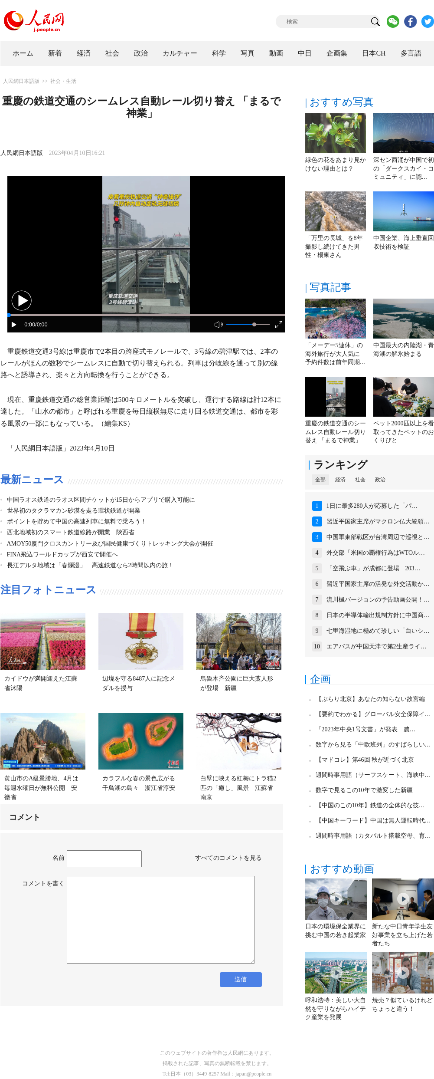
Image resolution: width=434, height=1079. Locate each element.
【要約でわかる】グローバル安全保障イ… (373, 714)
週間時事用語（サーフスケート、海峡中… (373, 775)
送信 (241, 979)
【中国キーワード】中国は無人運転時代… (373, 820)
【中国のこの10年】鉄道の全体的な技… (370, 805)
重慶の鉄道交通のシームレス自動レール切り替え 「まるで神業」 (335, 432)
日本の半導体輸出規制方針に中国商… (378, 615)
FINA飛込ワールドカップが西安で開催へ (62, 554)
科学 (219, 53)
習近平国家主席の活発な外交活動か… (378, 584)
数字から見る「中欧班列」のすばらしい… (373, 744)
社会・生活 (63, 81)
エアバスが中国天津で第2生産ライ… (376, 646)
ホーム (23, 53)
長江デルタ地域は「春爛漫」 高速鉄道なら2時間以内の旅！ (90, 565)
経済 (84, 53)
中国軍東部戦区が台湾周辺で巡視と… (378, 537)
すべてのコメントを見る (228, 858)
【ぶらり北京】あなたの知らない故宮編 (370, 699)
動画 (276, 53)
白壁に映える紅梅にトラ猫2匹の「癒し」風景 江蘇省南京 (238, 787)
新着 (55, 53)
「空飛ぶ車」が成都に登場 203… (373, 568)
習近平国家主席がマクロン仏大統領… (378, 521)
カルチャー (180, 53)
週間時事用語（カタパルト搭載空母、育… (373, 835)
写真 (248, 53)
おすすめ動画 (342, 869)
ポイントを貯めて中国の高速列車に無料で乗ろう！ (77, 521)
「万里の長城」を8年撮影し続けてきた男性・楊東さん (334, 246)
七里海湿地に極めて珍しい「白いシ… (378, 631)
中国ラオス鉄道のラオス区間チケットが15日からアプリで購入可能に (101, 500)
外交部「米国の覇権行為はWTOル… (375, 552)
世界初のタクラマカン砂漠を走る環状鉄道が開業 (73, 510)
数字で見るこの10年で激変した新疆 (364, 790)
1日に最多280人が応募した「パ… (372, 506)
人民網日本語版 (21, 81)
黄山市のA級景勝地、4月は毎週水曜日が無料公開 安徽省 (41, 787)
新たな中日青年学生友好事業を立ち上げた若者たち (402, 935)
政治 (141, 53)
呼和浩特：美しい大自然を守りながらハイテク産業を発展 (335, 1008)
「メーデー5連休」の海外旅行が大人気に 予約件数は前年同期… (335, 353)
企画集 (336, 53)
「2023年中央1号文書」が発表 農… (366, 729)
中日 (305, 53)
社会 (112, 53)
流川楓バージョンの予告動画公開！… (378, 599)
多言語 (411, 53)
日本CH (373, 53)
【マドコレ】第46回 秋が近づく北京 (365, 760)
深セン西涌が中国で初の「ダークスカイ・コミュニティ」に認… (403, 168)
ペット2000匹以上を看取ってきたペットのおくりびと (403, 432)
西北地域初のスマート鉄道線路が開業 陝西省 (70, 532)
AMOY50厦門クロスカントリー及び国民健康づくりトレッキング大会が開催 (110, 543)
